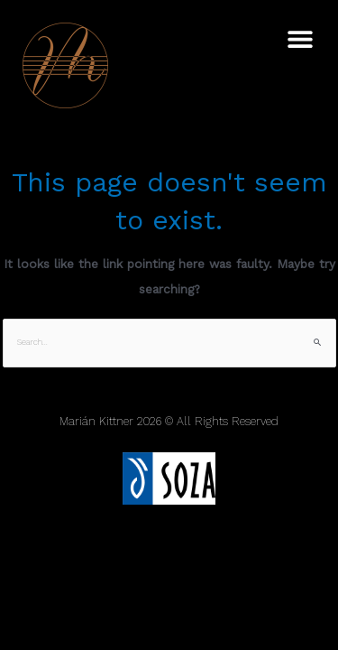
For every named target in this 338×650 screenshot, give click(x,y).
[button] (299, 38)
